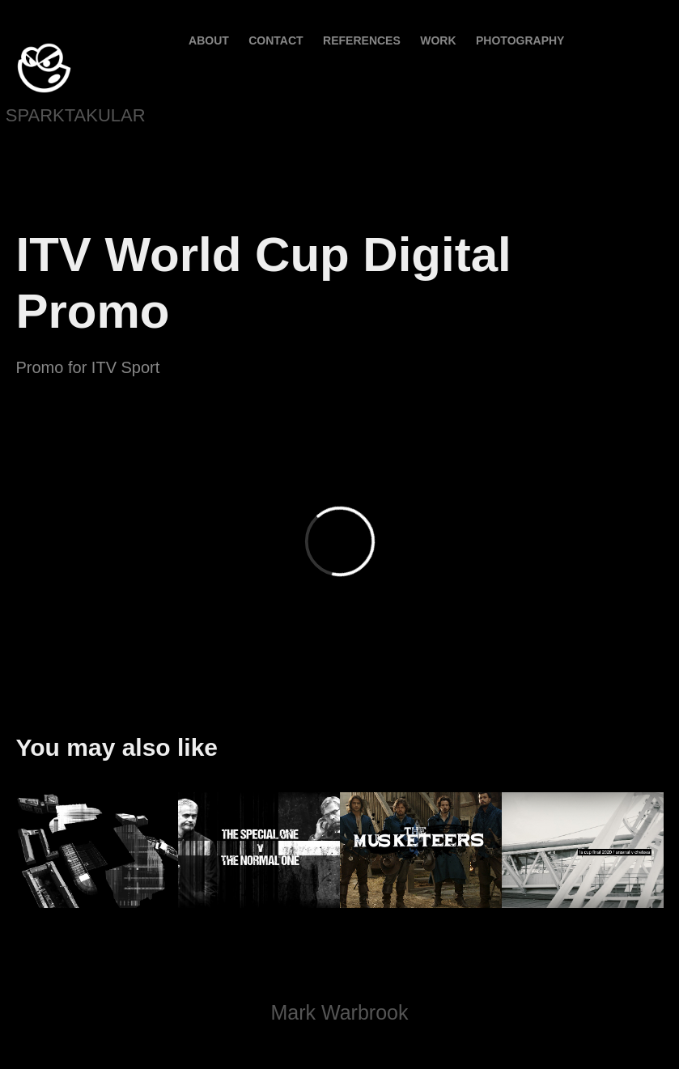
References (362, 40)
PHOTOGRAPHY (520, 40)
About (209, 40)
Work (438, 40)
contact (275, 40)
